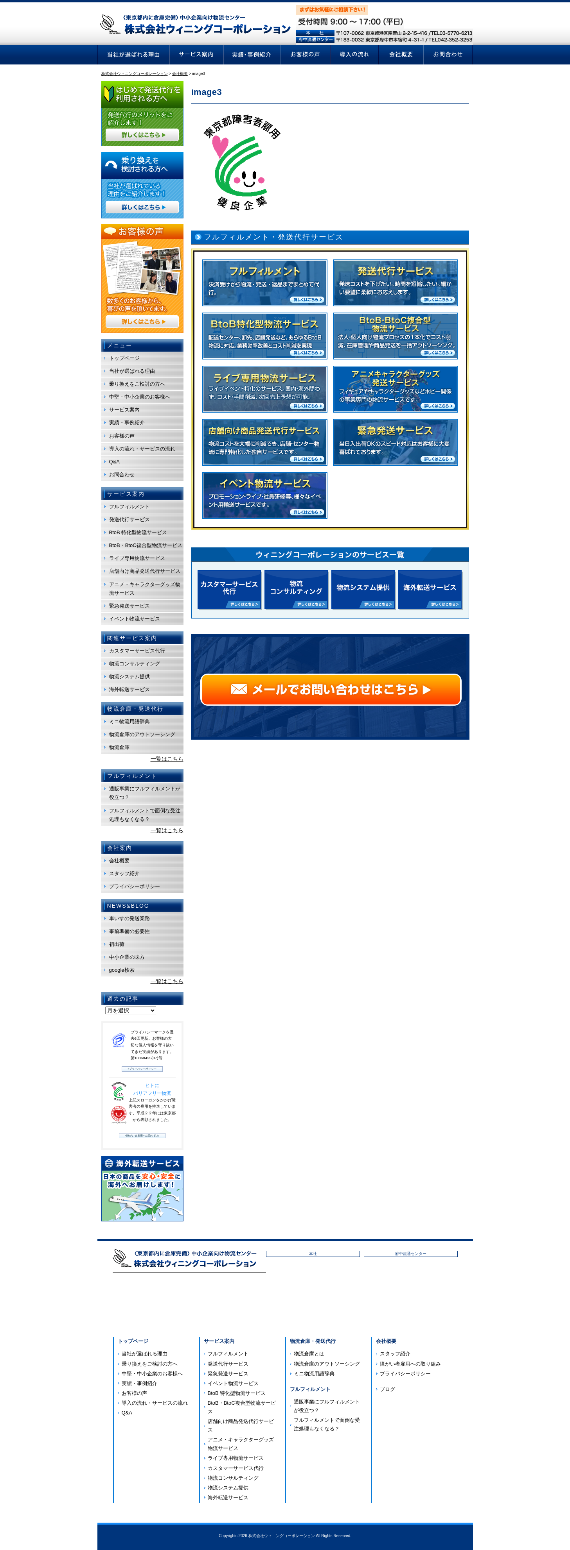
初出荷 (116, 944)
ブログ (387, 1389)
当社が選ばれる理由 (132, 371)
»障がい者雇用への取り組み (142, 1135)
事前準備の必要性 (129, 931)
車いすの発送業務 (129, 918)
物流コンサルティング (134, 664)
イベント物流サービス (134, 619)
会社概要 (119, 860)
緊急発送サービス (129, 606)
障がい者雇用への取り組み (410, 1364)
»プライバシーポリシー (142, 1068)
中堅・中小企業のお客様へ (139, 397)
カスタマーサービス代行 (137, 651)
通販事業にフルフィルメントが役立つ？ (144, 793)
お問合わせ (122, 474)
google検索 (122, 970)
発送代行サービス (129, 519)
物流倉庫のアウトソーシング (142, 734)
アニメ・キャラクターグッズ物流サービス (144, 588)
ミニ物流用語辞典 (129, 721)
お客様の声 (122, 436)
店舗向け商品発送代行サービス (144, 571)
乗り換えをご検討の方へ (137, 384)
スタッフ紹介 (124, 873)
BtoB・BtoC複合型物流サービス (145, 545)
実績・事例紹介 (127, 422)
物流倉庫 (119, 747)
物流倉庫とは (309, 1354)
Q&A (114, 462)
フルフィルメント (129, 507)
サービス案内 (124, 410)
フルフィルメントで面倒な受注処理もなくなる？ (144, 815)
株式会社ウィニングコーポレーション (281, 1536)
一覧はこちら (167, 759)
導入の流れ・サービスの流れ (142, 449)
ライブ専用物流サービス (137, 558)
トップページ (124, 358)
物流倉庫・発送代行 (313, 1341)
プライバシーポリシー (134, 886)
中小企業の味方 (127, 957)
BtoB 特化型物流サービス (138, 532)
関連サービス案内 (132, 638)
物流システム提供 (129, 676)
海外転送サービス (129, 689)
